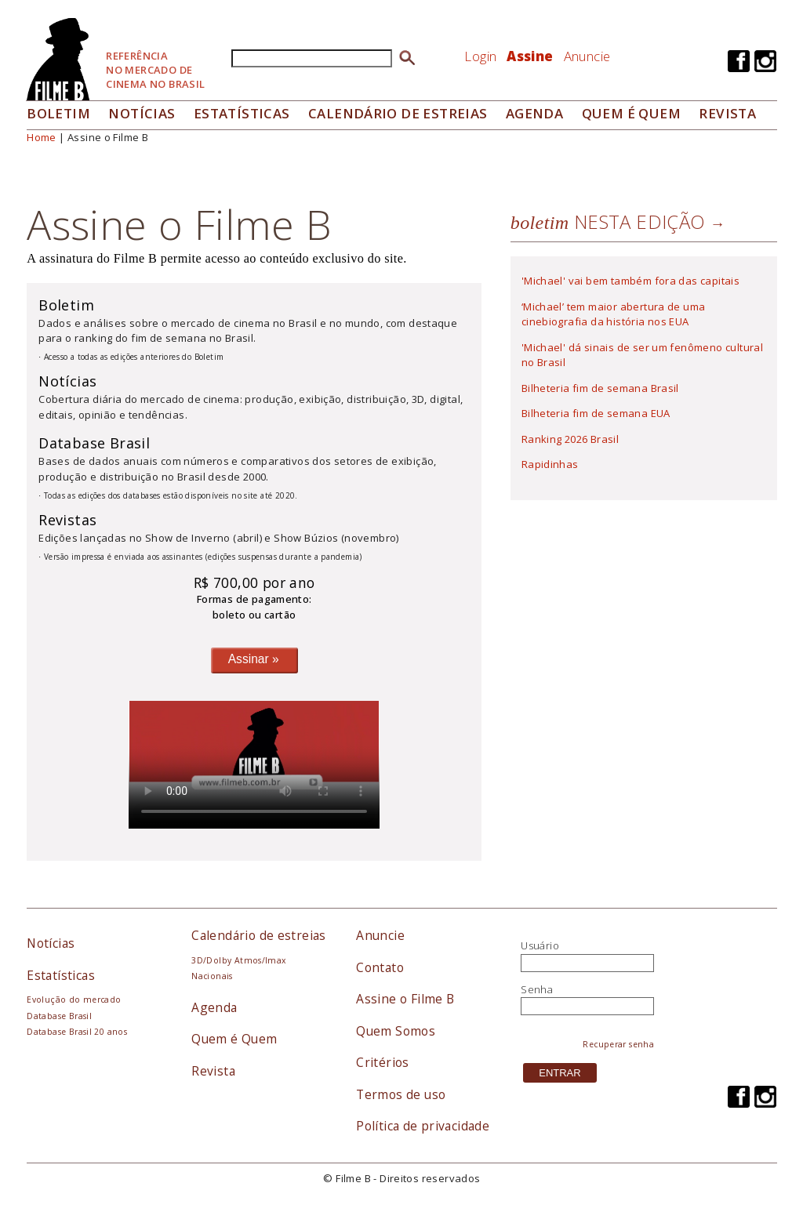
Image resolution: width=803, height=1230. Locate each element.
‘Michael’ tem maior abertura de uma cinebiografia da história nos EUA (613, 314)
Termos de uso (400, 1094)
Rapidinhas (550, 464)
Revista (727, 113)
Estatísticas (242, 113)
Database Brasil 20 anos (77, 1031)
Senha (537, 989)
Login (480, 56)
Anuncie (587, 56)
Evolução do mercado (74, 999)
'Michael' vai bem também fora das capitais (630, 281)
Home (41, 137)
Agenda (534, 113)
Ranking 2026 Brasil (570, 439)
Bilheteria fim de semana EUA (595, 413)
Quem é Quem (234, 1038)
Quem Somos (395, 1031)
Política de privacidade (422, 1125)
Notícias (141, 113)
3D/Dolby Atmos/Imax (238, 960)
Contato (380, 967)
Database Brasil (59, 1015)
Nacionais (212, 976)
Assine (530, 56)
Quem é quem (631, 113)
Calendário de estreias (258, 935)
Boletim (58, 113)
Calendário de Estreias (398, 113)
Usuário (540, 945)
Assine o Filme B (405, 998)
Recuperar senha (618, 1044)
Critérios (382, 1062)
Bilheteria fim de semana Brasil (600, 388)
